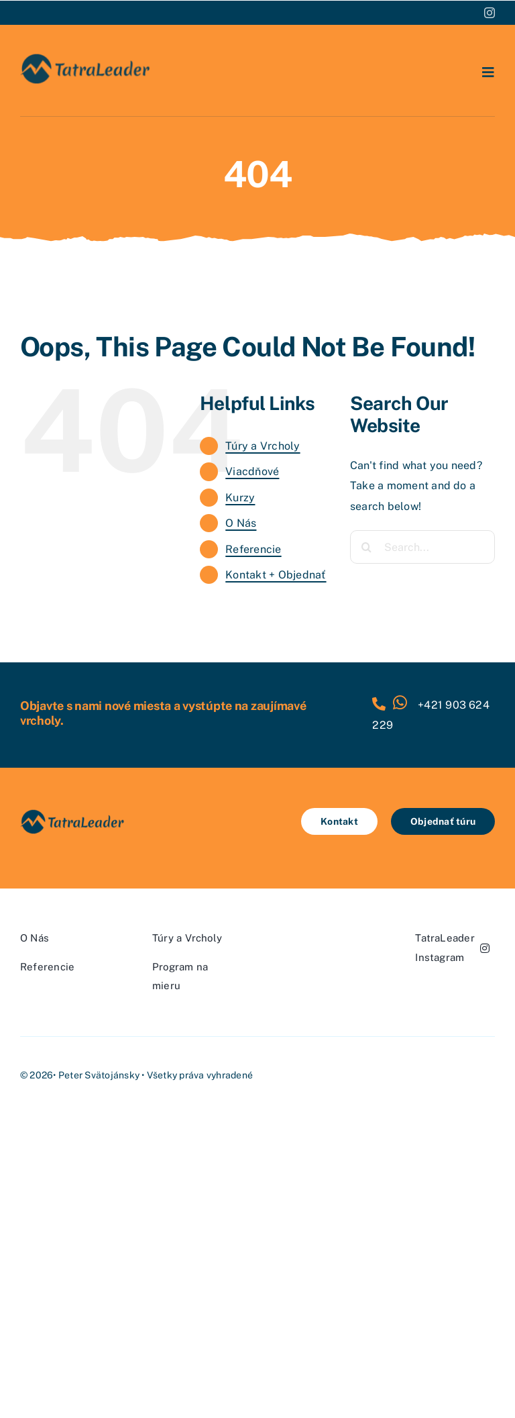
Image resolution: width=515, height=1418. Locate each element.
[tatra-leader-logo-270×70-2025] (86, 56)
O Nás (240, 523)
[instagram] (489, 12)
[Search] (367, 547)
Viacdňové (252, 471)
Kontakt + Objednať (275, 574)
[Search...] (422, 547)
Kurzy (240, 497)
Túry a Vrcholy (262, 446)
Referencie (253, 549)
